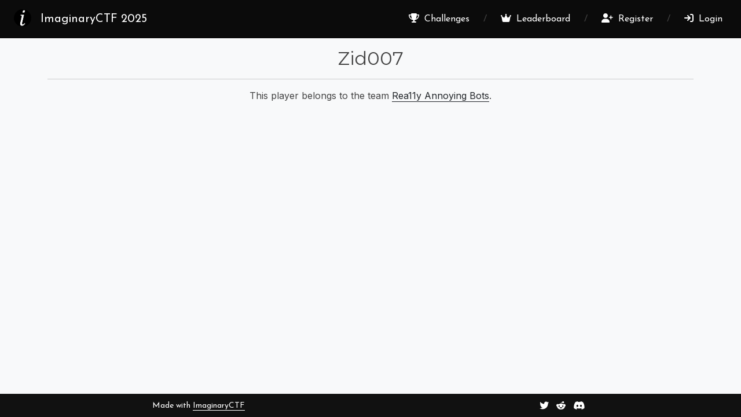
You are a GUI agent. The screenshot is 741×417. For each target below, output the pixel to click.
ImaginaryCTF (219, 405)
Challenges (439, 18)
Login (703, 18)
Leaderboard (535, 18)
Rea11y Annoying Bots (440, 95)
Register (627, 18)
